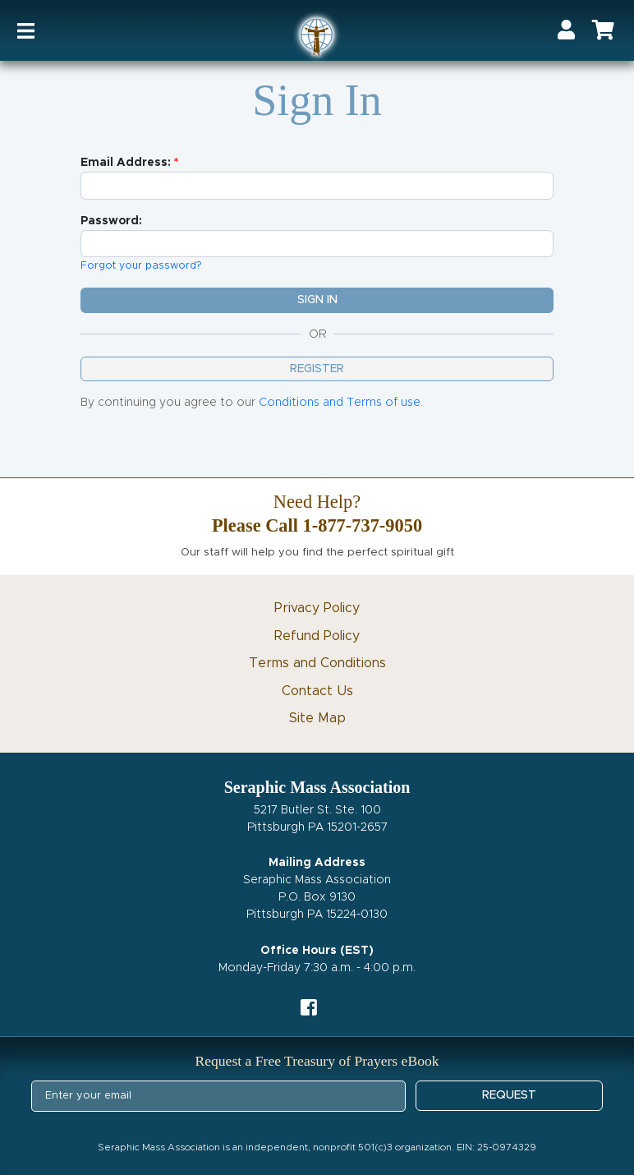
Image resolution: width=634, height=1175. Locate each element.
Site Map (317, 718)
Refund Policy (317, 636)
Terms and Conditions (317, 663)
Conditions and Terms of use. (341, 402)
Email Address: (125, 162)
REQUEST (509, 1095)
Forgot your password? (141, 265)
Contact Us (317, 691)
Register (317, 369)
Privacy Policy (317, 608)
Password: (111, 221)
